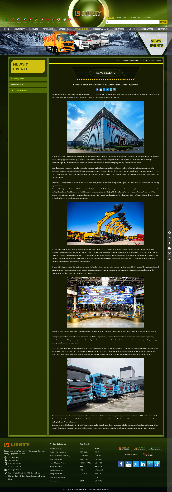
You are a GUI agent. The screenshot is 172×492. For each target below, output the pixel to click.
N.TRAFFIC (99, 470)
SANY (97, 448)
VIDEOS (132, 29)
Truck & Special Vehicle (58, 463)
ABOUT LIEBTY (19, 29)
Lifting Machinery (55, 448)
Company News (18, 79)
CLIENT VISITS (118, 29)
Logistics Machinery (56, 470)
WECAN (98, 474)
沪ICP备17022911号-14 (100, 489)
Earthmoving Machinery (58, 452)
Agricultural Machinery (57, 477)
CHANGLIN (84, 456)
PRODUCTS (33, 29)
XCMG (82, 448)
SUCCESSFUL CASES (101, 29)
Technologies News (20, 91)
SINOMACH (99, 481)
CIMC (82, 481)
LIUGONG (98, 456)
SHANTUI (98, 466)
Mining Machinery (56, 474)
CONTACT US (163, 29)
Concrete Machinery (56, 459)
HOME (6, 29)
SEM (96, 477)
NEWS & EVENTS (81, 29)
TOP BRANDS (48, 29)
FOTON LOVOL (85, 463)
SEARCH (163, 22)
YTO (81, 470)
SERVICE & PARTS (146, 29)
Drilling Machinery (56, 466)
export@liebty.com (14, 470)
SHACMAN (84, 474)
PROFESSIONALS (64, 29)
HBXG (82, 466)
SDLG (97, 452)
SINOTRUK (84, 459)
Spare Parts (54, 481)
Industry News (17, 85)
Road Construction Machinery (60, 456)
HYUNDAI (98, 459)
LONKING (98, 463)
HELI (81, 477)
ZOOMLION (84, 452)
